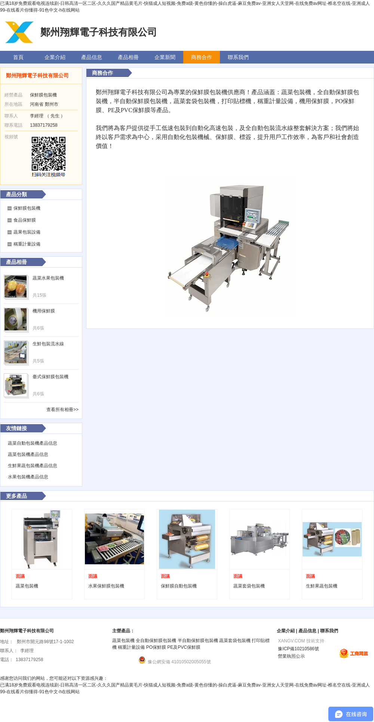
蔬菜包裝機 (27, 586)
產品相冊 (128, 57)
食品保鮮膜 (24, 220)
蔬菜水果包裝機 (48, 278)
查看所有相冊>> (62, 409)
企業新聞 (164, 57)
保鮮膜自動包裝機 (179, 586)
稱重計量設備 (26, 244)
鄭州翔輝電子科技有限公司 (37, 75)
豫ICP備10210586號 (298, 648)
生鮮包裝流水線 (48, 343)
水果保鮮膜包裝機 (106, 586)
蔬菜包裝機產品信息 (28, 454)
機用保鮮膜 (44, 311)
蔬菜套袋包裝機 (249, 586)
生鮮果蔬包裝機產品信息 (32, 465)
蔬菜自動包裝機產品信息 (32, 443)
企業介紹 (55, 57)
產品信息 (91, 57)
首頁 (18, 57)
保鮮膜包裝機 (26, 208)
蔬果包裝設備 (26, 232)
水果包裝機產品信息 (28, 476)
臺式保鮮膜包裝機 (50, 376)
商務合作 (201, 57)
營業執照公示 (291, 656)
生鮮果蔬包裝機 (321, 586)
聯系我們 (238, 57)
